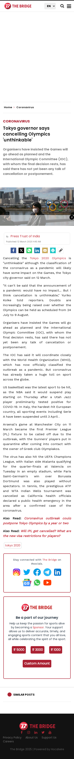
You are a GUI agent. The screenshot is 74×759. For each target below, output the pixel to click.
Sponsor (38, 627)
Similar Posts (24, 695)
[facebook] (13, 250)
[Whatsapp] (29, 250)
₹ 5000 (18, 649)
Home (9, 107)
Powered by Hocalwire (49, 749)
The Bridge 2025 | (22, 749)
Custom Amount (37, 663)
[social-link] (61, 250)
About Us (31, 737)
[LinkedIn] (37, 250)
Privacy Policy (12, 737)
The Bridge (49, 559)
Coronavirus (16, 121)
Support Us (49, 737)
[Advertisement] (37, 60)
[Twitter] (21, 250)
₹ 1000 (56, 649)
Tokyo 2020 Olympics (48, 258)
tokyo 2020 (12, 545)
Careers (8, 741)
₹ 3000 (37, 649)
